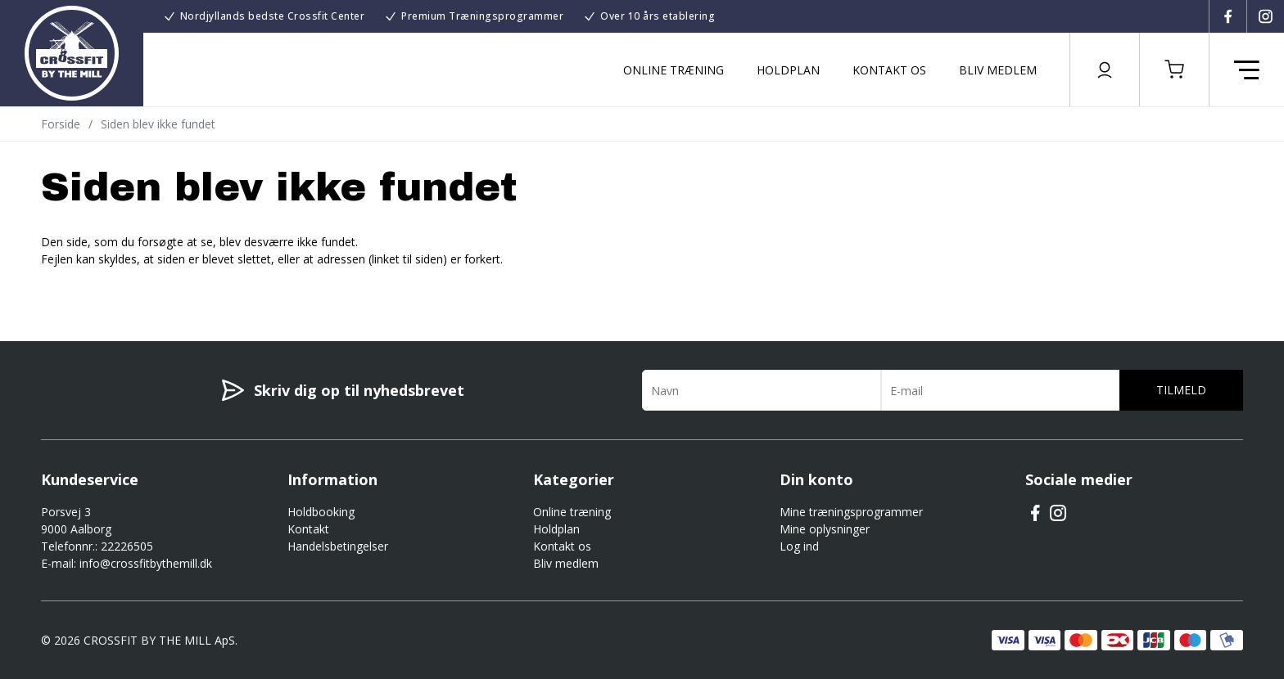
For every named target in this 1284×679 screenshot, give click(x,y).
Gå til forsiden (131, 288)
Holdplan (788, 70)
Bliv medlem (998, 70)
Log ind (799, 546)
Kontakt (308, 529)
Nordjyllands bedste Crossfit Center (272, 16)
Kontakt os (889, 70)
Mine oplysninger (825, 529)
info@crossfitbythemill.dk (145, 563)
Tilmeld (1181, 390)
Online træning (673, 70)
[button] (1174, 69)
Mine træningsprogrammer (851, 511)
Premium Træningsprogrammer (482, 16)
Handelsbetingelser (337, 546)
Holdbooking (321, 511)
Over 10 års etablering (657, 16)
